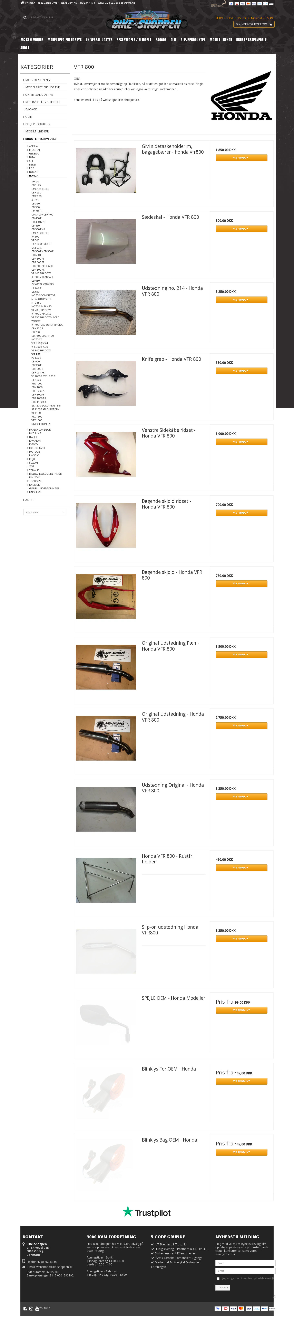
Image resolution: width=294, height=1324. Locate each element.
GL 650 (35, 291)
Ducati (32, 172)
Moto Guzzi (36, 448)
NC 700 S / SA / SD (41, 306)
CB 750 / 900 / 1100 (42, 336)
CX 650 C (36, 288)
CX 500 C (36, 247)
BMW (31, 157)
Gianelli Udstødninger (43, 488)
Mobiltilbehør (36, 131)
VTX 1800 (36, 420)
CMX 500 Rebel (40, 233)
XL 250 (35, 200)
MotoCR (33, 451)
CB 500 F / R (38, 229)
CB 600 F (36, 255)
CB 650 (35, 280)
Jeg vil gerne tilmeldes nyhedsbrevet (248, 1277)
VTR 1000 (36, 383)
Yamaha (33, 470)
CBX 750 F (37, 328)
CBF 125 (36, 185)
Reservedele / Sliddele (41, 102)
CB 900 (35, 361)
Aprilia (32, 146)
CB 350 (35, 203)
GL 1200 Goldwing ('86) (45, 405)
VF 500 (35, 236)
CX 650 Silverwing (42, 284)
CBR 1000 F (37, 394)
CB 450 (35, 225)
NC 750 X (36, 339)
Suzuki (32, 462)
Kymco (32, 444)
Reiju (31, 459)
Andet (29, 500)
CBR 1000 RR (38, 398)
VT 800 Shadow (41, 350)
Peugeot (33, 150)
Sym (30, 466)
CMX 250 (36, 196)
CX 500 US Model (41, 244)
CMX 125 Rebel (40, 189)
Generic (33, 153)
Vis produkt (241, 157)
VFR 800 (35, 354)
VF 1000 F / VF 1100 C (43, 376)
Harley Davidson (39, 429)
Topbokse (34, 481)
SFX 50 (35, 181)
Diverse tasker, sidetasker (44, 473)
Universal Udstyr (38, 95)
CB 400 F (36, 218)
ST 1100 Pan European (45, 409)
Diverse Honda (40, 424)
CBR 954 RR (38, 372)
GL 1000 (36, 380)
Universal (34, 492)
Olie (27, 117)
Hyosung (34, 433)
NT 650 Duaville (41, 299)
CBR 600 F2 (37, 262)
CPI (30, 161)
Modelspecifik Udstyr (41, 87)
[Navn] (245, 1263)
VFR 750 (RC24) (39, 343)
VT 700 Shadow (41, 310)
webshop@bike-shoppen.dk (54, 1267)
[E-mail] (245, 1270)
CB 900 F (36, 365)
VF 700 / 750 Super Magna (47, 325)
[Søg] (38, 17)
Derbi (31, 164)
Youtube (42, 1308)
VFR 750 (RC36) (39, 347)
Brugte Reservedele (39, 139)
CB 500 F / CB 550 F (42, 251)
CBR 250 (36, 192)
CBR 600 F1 (37, 258)
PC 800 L (36, 358)
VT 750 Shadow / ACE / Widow (45, 319)
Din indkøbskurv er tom (255, 24)
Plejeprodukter (36, 124)
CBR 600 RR (38, 269)
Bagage (30, 109)
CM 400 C (36, 211)
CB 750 (35, 332)
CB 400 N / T (38, 222)
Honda (32, 175)
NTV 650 (36, 302)
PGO (31, 168)
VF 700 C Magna (41, 313)
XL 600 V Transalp (42, 277)
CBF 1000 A (38, 391)
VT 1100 (36, 413)
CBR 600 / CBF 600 (41, 266)
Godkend (223, 1287)
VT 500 (35, 240)
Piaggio (33, 455)
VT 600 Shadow (41, 273)
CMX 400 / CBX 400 (42, 214)
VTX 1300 (36, 416)
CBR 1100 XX (38, 402)
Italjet (32, 437)
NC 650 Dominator (43, 295)
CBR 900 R (37, 369)
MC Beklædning (36, 80)
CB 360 (35, 207)
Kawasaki (34, 440)
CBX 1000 (36, 387)
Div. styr (33, 477)
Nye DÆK (33, 485)
